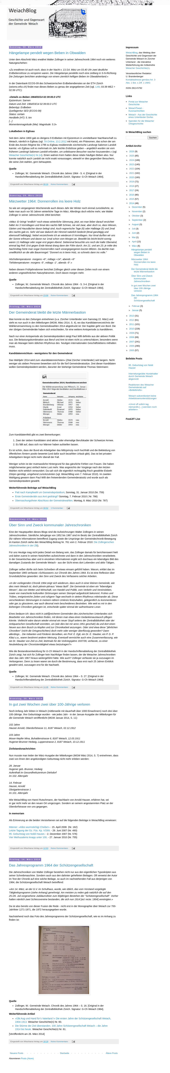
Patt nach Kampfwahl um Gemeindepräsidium (40, 492)
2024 (132, 160)
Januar (135, 310)
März (135, 246)
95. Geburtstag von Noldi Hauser (26, 834)
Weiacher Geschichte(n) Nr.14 (25, 155)
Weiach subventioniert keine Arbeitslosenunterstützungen (143, 397)
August (135, 224)
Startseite (64, 1053)
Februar (136, 306)
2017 (132, 190)
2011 (132, 324)
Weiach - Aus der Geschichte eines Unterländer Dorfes (143, 116)
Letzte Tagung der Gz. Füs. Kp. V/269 (29, 830)
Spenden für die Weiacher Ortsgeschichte (141, 122)
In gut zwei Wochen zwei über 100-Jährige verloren (49, 704)
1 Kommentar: (57, 508)
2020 (132, 177)
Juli (134, 228)
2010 (132, 328)
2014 (132, 203)
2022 (132, 168)
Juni (134, 233)
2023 (132, 164)
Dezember (137, 207)
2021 (132, 173)
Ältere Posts (112, 1053)
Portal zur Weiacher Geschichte (138, 103)
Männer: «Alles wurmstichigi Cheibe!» (29, 827)
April (134, 241)
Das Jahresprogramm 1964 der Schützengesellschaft (51, 865)
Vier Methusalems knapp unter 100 (28, 837)
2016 (132, 194)
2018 (132, 186)
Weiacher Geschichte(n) (137, 68)
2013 (132, 315)
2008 (132, 337)
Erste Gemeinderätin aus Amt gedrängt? (36, 496)
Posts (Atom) (27, 1058)
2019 (132, 181)
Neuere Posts (16, 1053)
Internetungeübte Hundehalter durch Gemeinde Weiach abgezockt (143, 376)
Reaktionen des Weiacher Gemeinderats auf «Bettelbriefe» (141, 387)
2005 (132, 350)
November (137, 211)
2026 (132, 151)
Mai (134, 237)
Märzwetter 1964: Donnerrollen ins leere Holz (45, 201)
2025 (132, 155)
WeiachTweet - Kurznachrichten (136, 109)
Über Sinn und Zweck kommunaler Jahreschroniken (50, 525)
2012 (132, 320)
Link (97, 86)
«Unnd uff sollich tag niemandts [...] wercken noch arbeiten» (143, 407)
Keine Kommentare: (60, 184)
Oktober (136, 215)
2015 (132, 199)
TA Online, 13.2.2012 (55, 141)
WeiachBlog (132, 52)
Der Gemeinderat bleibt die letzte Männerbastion (47, 312)
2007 (132, 341)
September (137, 220)
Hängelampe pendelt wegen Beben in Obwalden (47, 53)
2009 (132, 333)
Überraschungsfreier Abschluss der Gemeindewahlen (44, 500)
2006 (132, 346)
